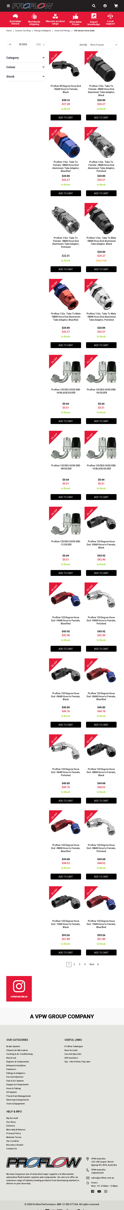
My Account (12, 1113)
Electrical (11, 1053)
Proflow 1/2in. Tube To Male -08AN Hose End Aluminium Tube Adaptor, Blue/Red (66, 315)
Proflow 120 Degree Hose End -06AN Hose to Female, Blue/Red (101, 692)
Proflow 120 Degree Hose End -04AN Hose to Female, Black (101, 542)
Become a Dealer (15, 1140)
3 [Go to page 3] (79, 959)
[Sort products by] (103, 45)
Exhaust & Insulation (16, 1061)
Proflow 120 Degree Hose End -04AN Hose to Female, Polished (101, 617)
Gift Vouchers (71, 1053)
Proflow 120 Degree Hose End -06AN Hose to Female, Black (65, 692)
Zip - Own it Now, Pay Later (77, 1057)
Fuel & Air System (15, 1076)
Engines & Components (17, 1057)
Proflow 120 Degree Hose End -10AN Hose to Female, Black (65, 919)
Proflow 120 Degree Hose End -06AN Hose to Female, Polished (65, 768)
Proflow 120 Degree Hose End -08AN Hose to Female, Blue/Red (65, 844)
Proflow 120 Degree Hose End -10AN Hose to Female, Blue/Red (101, 919)
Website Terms (13, 1132)
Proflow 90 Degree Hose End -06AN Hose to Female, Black (65, 88)
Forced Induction (14, 1072)
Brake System (13, 1041)
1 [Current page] (69, 959)
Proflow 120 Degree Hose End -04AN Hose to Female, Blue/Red (65, 617)
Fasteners (11, 1064)
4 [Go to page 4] (85, 959)
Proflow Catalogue (73, 1041)
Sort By (83, 44)
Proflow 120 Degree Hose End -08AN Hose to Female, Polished (101, 844)
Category (12, 57)
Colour (10, 67)
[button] (8, 5)
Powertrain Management (18, 1091)
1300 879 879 (97, 1168)
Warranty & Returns (15, 1125)
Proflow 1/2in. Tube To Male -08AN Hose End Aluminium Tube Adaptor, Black (101, 239)
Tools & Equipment (15, 1099)
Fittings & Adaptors (15, 1068)
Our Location (12, 1136)
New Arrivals (71, 1045)
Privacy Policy (13, 1128)
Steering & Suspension (17, 1095)
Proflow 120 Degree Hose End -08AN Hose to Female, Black (101, 768)
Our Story (11, 1117)
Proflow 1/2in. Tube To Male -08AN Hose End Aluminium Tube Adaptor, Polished (101, 315)
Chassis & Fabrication (17, 1045)
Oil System (11, 1087)
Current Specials (72, 1049)
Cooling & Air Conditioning (19, 1049)
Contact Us (11, 1144)
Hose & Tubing (13, 1083)
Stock (10, 76)
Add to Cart (66, 117)
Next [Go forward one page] (94, 959)
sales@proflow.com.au (102, 1173)
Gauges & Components (17, 1080)
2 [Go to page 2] (74, 959)
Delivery (10, 1121)
